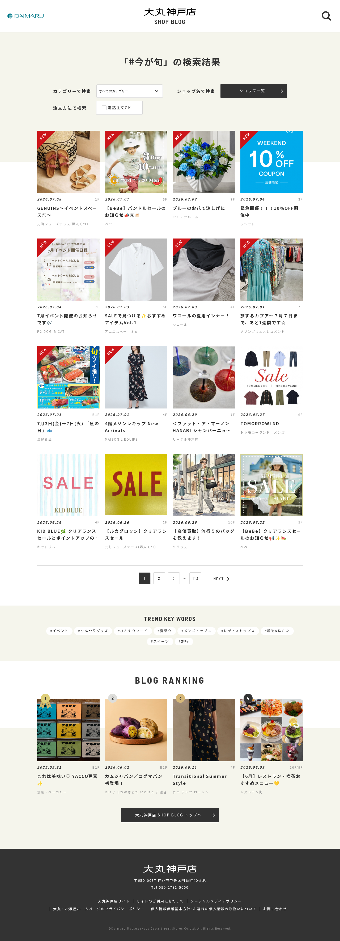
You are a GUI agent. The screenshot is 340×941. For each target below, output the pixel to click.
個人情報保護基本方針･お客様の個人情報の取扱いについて (204, 909)
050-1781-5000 (174, 887)
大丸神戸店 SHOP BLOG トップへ (175, 814)
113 (195, 578)
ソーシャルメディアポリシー (216, 901)
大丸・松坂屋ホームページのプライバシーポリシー (98, 909)
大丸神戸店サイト (114, 901)
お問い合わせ (275, 909)
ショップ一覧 (261, 90)
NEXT (222, 578)
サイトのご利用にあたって (160, 901)
